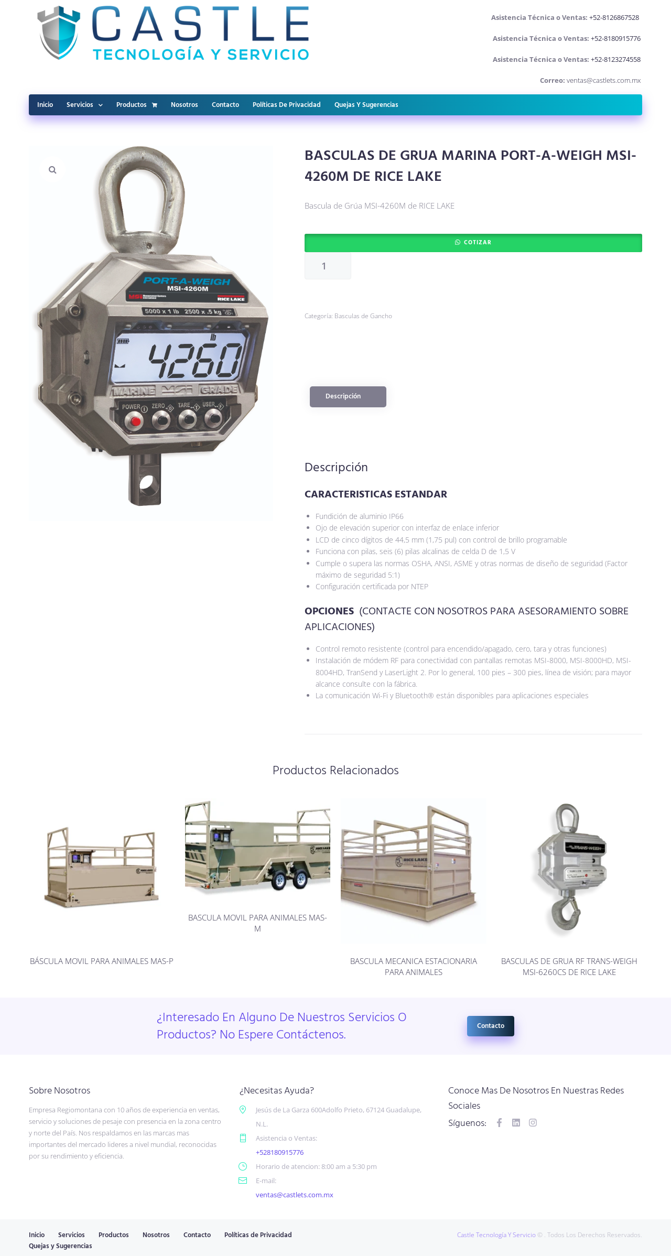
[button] (52, 169)
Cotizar (478, 242)
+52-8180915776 (616, 38)
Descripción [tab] (343, 396)
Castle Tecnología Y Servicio (496, 1234)
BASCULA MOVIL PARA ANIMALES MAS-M (257, 923)
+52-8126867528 (615, 17)
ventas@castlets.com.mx (604, 80)
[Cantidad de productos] (328, 265)
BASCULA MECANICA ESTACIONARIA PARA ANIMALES (413, 966)
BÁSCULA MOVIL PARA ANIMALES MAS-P (102, 961)
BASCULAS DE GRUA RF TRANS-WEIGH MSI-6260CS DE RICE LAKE (569, 966)
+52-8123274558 (616, 59)
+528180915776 (280, 1152)
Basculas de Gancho (363, 315)
